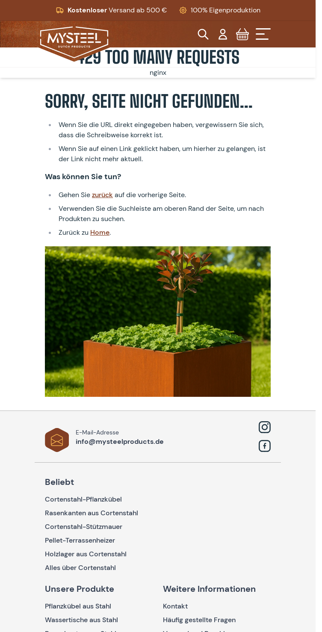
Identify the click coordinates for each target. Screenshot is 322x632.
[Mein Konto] (222, 34)
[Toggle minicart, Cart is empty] (242, 34)
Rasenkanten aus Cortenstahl (91, 512)
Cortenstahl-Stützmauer (83, 526)
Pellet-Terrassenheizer (80, 540)
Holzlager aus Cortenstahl (86, 553)
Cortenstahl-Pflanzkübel (83, 499)
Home (99, 232)
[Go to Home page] (74, 42)
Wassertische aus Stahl (81, 619)
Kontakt (175, 606)
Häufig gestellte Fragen (199, 619)
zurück (102, 194)
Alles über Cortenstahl (80, 567)
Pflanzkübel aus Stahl (78, 606)
